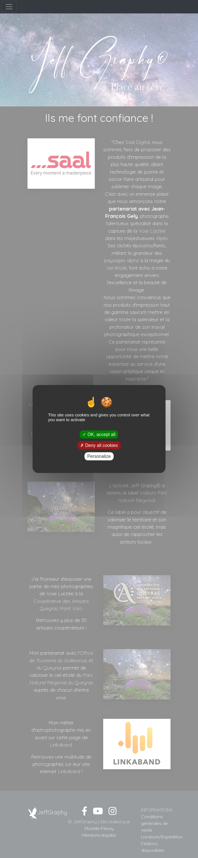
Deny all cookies (99, 445)
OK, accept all (98, 434)
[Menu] (9, 6)
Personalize (99, 456)
